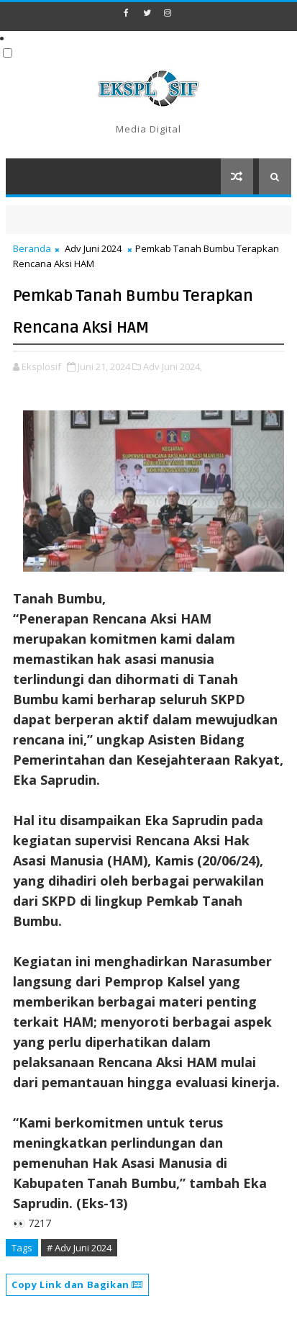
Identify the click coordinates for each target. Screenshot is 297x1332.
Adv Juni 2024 (93, 248)
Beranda (32, 248)
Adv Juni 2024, (172, 366)
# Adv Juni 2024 (79, 1247)
